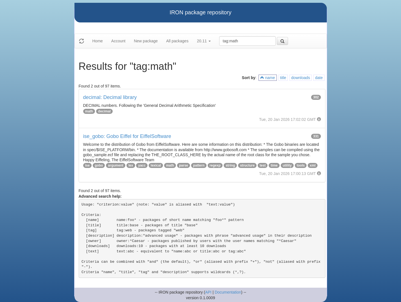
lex (130, 165)
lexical (156, 165)
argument (115, 165)
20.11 (204, 41)
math (89, 111)
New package (146, 41)
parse (183, 165)
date (319, 77)
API (208, 292)
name (267, 77)
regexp (215, 165)
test (263, 165)
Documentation (228, 292)
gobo (99, 165)
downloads (300, 77)
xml (313, 165)
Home (97, 41)
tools (301, 165)
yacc (142, 165)
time (274, 165)
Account (118, 41)
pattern (199, 165)
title (283, 77)
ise (87, 165)
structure (247, 165)
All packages (177, 41)
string (230, 165)
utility (287, 165)
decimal (104, 111)
